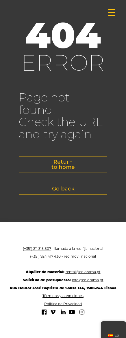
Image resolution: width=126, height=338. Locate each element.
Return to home (63, 164)
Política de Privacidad (63, 304)
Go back (63, 189)
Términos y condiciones (63, 296)
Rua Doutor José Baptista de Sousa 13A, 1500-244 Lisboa (63, 288)
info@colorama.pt (87, 280)
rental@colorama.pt (83, 272)
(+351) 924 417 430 (45, 256)
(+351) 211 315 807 (37, 248)
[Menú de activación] (112, 12)
